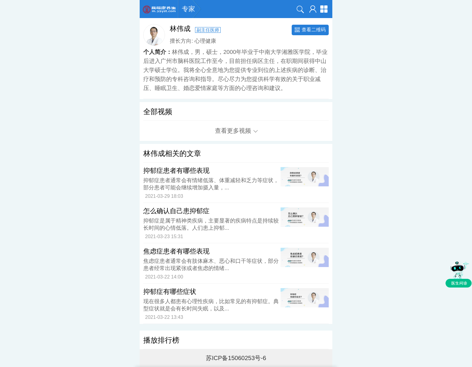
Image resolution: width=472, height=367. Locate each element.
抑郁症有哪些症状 (169, 291)
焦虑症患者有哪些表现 (176, 251)
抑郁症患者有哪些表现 (176, 170)
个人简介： (157, 52)
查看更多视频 (236, 130)
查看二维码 (310, 29)
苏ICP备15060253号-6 (236, 358)
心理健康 (205, 41)
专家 (188, 9)
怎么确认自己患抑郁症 (176, 211)
